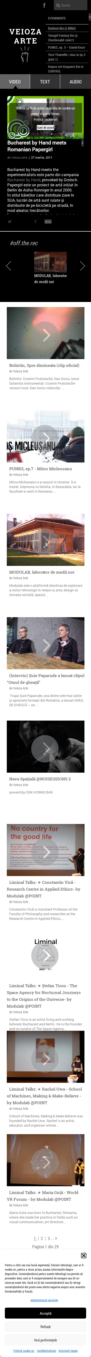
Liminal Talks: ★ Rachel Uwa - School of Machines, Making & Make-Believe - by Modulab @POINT (44, 1095)
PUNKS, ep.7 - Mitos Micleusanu (40, 468)
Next (82, 266)
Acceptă (45, 1313)
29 (56, 1246)
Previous (8, 266)
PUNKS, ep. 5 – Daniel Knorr (66, 47)
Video (15, 81)
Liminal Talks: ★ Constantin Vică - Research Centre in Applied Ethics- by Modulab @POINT (43, 889)
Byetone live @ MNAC (62, 28)
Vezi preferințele (45, 1340)
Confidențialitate (46, 1351)
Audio (76, 81)
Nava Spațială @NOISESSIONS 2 (40, 779)
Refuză (45, 1326)
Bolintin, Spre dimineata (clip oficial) (44, 365)
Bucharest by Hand (23, 179)
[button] (83, 1255)
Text (45, 81)
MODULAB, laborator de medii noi (41, 572)
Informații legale (68, 1351)
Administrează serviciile (44, 1300)
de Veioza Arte (17, 157)
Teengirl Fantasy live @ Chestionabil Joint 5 (63, 37)
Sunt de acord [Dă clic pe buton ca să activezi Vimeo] (45, 127)
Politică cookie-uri (23, 1351)
